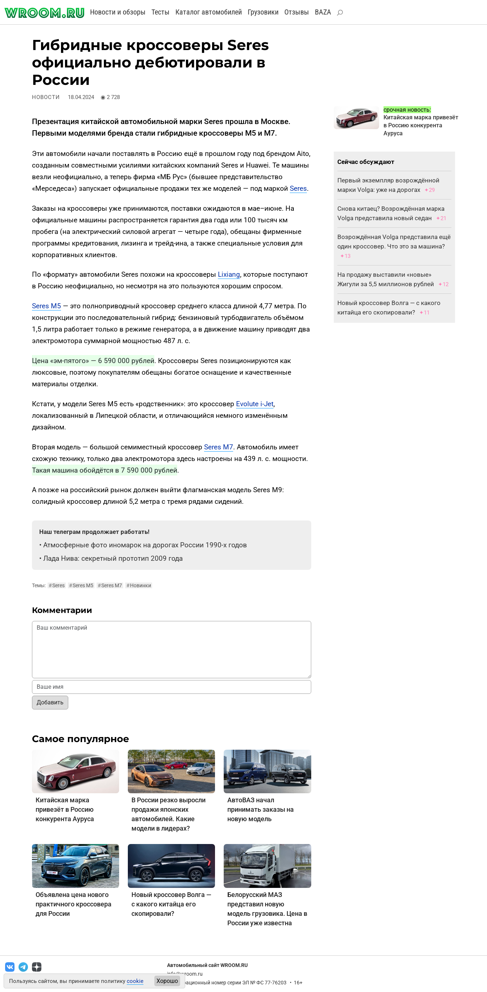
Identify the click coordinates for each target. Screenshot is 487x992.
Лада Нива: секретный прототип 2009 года (113, 558)
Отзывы (296, 12)
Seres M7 (218, 447)
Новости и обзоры (118, 12)
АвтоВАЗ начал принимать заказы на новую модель (260, 809)
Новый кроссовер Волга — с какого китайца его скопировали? (171, 904)
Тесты (160, 12)
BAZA (323, 12)
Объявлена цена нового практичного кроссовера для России (73, 904)
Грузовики (263, 12)
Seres (298, 188)
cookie (135, 981)
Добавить (50, 702)
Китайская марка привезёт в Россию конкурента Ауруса (65, 809)
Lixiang (229, 274)
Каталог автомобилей (208, 12)
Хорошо (167, 980)
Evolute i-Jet (254, 404)
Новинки (138, 585)
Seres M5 (46, 306)
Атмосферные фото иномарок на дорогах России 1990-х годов (145, 545)
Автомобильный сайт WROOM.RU (207, 965)
